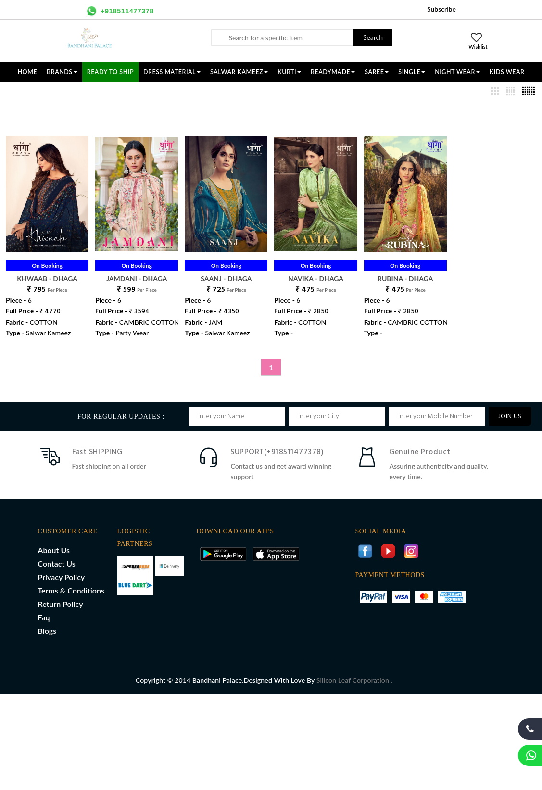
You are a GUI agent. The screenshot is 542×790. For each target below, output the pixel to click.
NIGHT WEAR (457, 71)
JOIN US (510, 416)
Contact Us (57, 563)
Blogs (47, 630)
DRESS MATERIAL (172, 71)
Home (28, 71)
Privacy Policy (61, 576)
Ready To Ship (110, 71)
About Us (54, 550)
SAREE (377, 71)
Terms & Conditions (71, 590)
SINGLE (411, 71)
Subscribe (441, 9)
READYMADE (333, 71)
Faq (44, 617)
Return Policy (60, 603)
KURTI (289, 71)
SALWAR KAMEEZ (239, 71)
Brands (62, 71)
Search (373, 37)
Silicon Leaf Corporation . (354, 680)
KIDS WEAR (507, 71)
